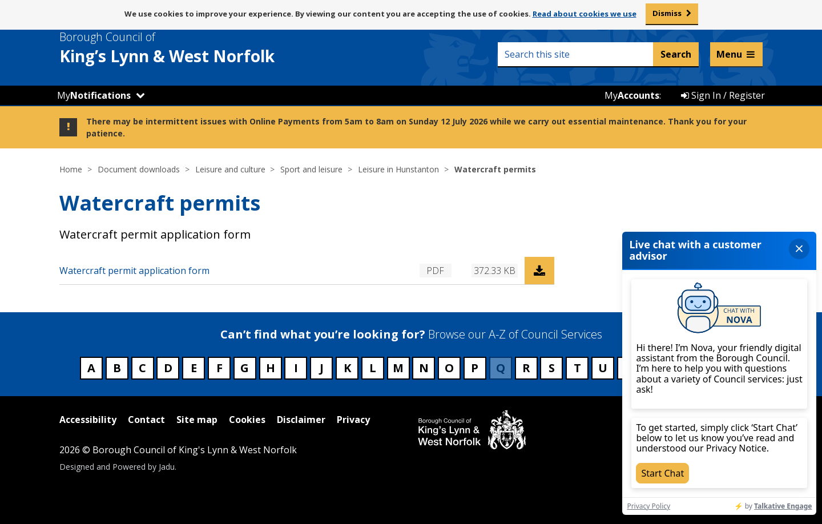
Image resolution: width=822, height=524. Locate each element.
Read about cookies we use (584, 14)
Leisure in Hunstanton (398, 169)
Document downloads (139, 169)
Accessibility (87, 419)
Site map (196, 419)
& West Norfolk (187, 48)
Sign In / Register (723, 95)
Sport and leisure (311, 169)
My (94, 95)
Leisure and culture (230, 169)
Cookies (247, 419)
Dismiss (667, 13)
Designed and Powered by (117, 466)
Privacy (353, 419)
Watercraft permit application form (134, 270)
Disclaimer (301, 419)
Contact (146, 419)
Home (70, 169)
